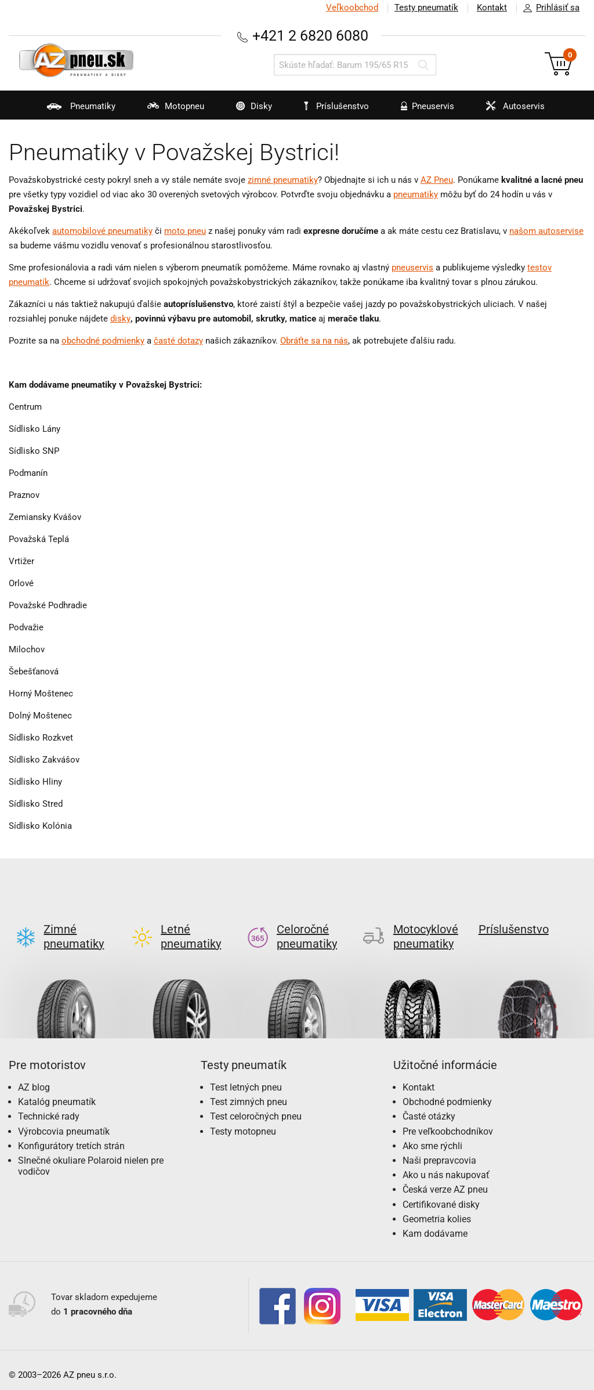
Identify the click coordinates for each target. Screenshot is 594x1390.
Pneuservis (420, 110)
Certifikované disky (441, 1195)
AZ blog (34, 1078)
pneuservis (412, 267)
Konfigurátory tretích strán (71, 1136)
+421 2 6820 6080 (310, 35)
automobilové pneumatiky (102, 231)
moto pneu (185, 231)
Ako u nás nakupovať (446, 1165)
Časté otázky (429, 1107)
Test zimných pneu (248, 1092)
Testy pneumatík (426, 7)
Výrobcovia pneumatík (64, 1122)
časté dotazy (178, 340)
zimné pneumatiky (283, 180)
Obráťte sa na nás (314, 340)
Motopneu (168, 110)
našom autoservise (546, 231)
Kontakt (492, 7)
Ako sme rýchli (432, 1136)
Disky (247, 110)
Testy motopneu (243, 1122)
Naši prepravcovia (439, 1151)
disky (120, 318)
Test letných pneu (246, 1078)
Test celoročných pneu (256, 1107)
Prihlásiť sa (548, 8)
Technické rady (48, 1107)
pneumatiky (415, 194)
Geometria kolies (437, 1209)
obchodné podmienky (102, 340)
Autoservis (508, 110)
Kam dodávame (435, 1224)
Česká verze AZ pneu (445, 1180)
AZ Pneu (437, 180)
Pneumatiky (73, 110)
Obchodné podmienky (447, 1092)
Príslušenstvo (336, 106)
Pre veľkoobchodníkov (448, 1122)
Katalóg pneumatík (57, 1092)
